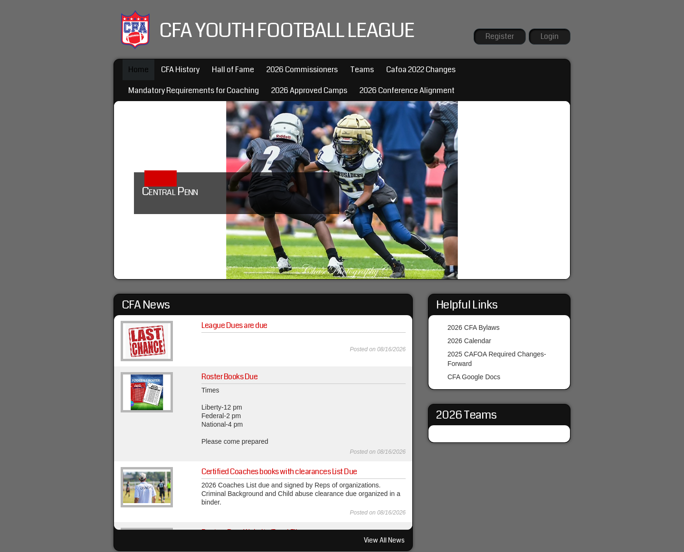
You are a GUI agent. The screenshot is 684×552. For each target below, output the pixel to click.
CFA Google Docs (473, 377)
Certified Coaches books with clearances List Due (279, 471)
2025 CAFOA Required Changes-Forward (496, 358)
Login (550, 36)
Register (499, 36)
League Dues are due (234, 325)
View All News (384, 540)
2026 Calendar (469, 341)
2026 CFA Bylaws (473, 327)
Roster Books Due (229, 376)
